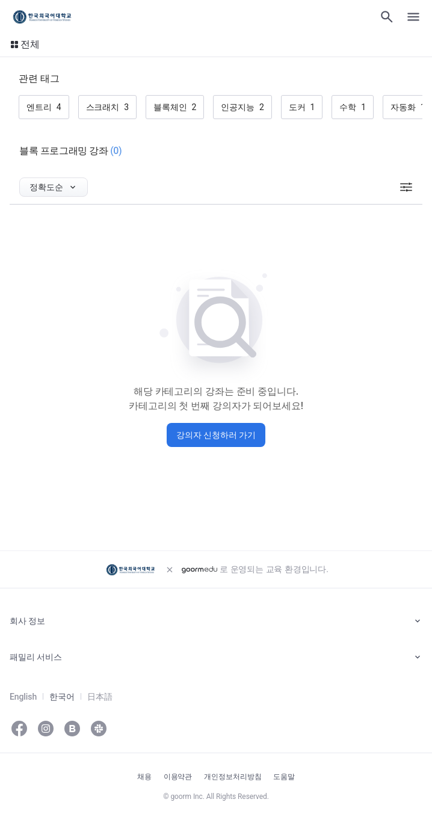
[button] (25, 44)
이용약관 (178, 776)
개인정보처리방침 (232, 776)
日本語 (100, 696)
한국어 (62, 696)
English (23, 696)
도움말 (284, 776)
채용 (144, 776)
